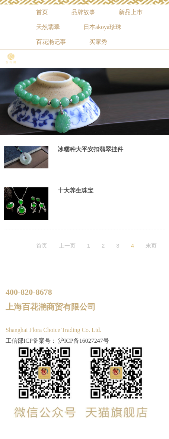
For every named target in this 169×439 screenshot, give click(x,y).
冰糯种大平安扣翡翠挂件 (90, 149)
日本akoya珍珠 (102, 27)
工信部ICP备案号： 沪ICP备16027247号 (57, 341)
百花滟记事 (51, 42)
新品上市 (131, 12)
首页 (42, 12)
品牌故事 (83, 12)
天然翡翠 (48, 27)
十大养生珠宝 (75, 190)
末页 (151, 245)
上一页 (67, 245)
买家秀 (98, 42)
